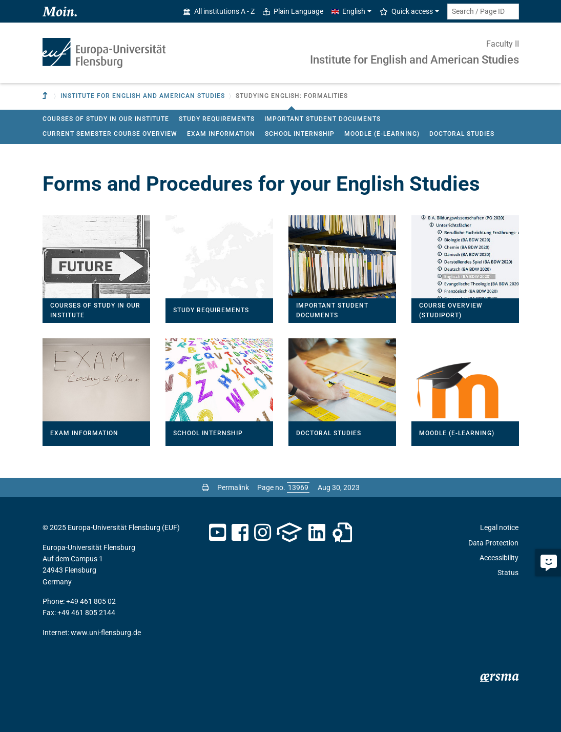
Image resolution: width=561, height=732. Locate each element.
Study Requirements (217, 119)
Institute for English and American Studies (414, 59)
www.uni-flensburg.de (106, 632)
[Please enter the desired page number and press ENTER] (298, 487)
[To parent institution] (46, 96)
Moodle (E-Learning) (382, 133)
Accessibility (499, 558)
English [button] (348, 11)
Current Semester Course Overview (110, 133)
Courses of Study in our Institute (106, 119)
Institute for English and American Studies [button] (142, 95)
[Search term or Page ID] (483, 11)
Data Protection (493, 543)
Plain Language (293, 11)
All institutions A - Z (219, 11)
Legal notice (499, 527)
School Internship (300, 133)
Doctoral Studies (461, 133)
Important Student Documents (322, 119)
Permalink (233, 487)
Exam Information (221, 133)
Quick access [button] (406, 11)
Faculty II (502, 44)
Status (507, 572)
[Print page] (205, 487)
